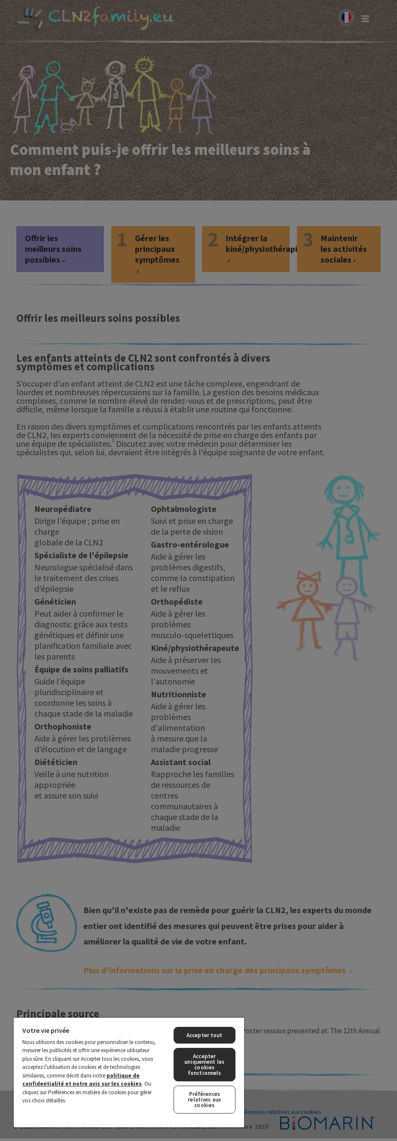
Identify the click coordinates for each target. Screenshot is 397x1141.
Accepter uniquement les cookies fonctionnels (204, 1065)
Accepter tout (204, 1035)
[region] (129, 1072)
